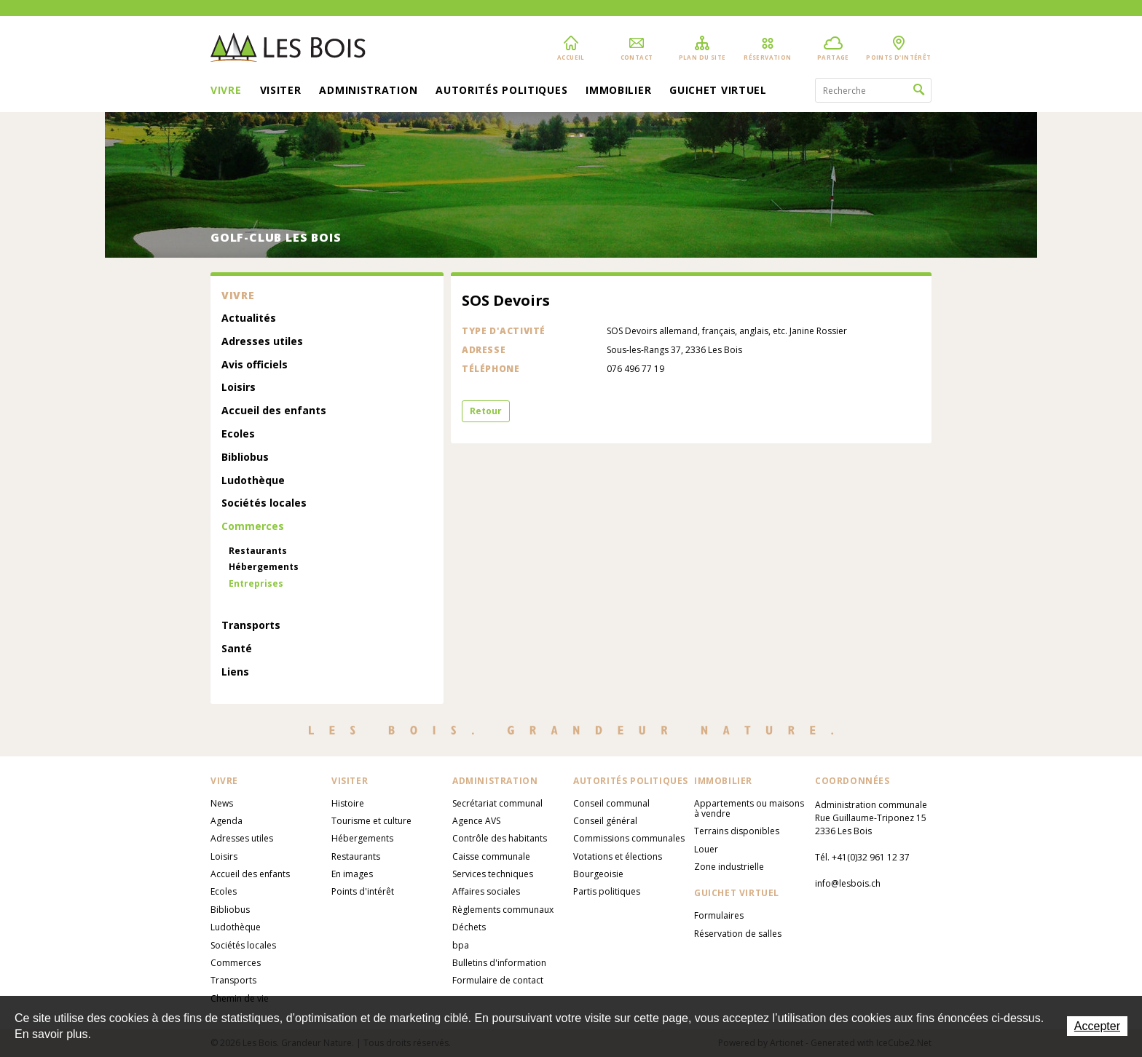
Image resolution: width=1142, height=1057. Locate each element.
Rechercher (919, 90)
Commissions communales (629, 838)
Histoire (347, 803)
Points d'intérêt (362, 891)
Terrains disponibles (736, 831)
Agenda (226, 821)
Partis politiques (606, 891)
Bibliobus (245, 457)
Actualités (248, 318)
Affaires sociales (486, 891)
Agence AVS (476, 821)
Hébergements (264, 567)
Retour (486, 411)
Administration (368, 91)
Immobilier (618, 91)
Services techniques (492, 874)
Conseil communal (611, 803)
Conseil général (605, 821)
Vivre (226, 91)
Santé (236, 649)
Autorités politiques (501, 91)
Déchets (469, 927)
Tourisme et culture (371, 821)
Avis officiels (254, 365)
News (221, 803)
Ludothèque (253, 481)
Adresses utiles (262, 342)
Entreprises (256, 584)
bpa (460, 945)
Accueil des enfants (273, 411)
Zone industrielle (729, 866)
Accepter (1097, 1026)
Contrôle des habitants (499, 838)
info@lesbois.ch (848, 883)
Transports (250, 625)
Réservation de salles (737, 933)
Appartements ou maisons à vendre (749, 808)
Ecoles (238, 434)
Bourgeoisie (598, 874)
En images (352, 874)
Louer (706, 849)
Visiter (281, 91)
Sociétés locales (264, 503)
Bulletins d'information (499, 963)
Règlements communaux (503, 909)
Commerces (252, 526)
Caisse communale (491, 856)
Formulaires (719, 915)
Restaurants (258, 551)
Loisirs (238, 387)
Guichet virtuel (718, 91)
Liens (235, 672)
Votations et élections (617, 856)
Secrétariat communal (497, 803)
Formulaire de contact (497, 980)
